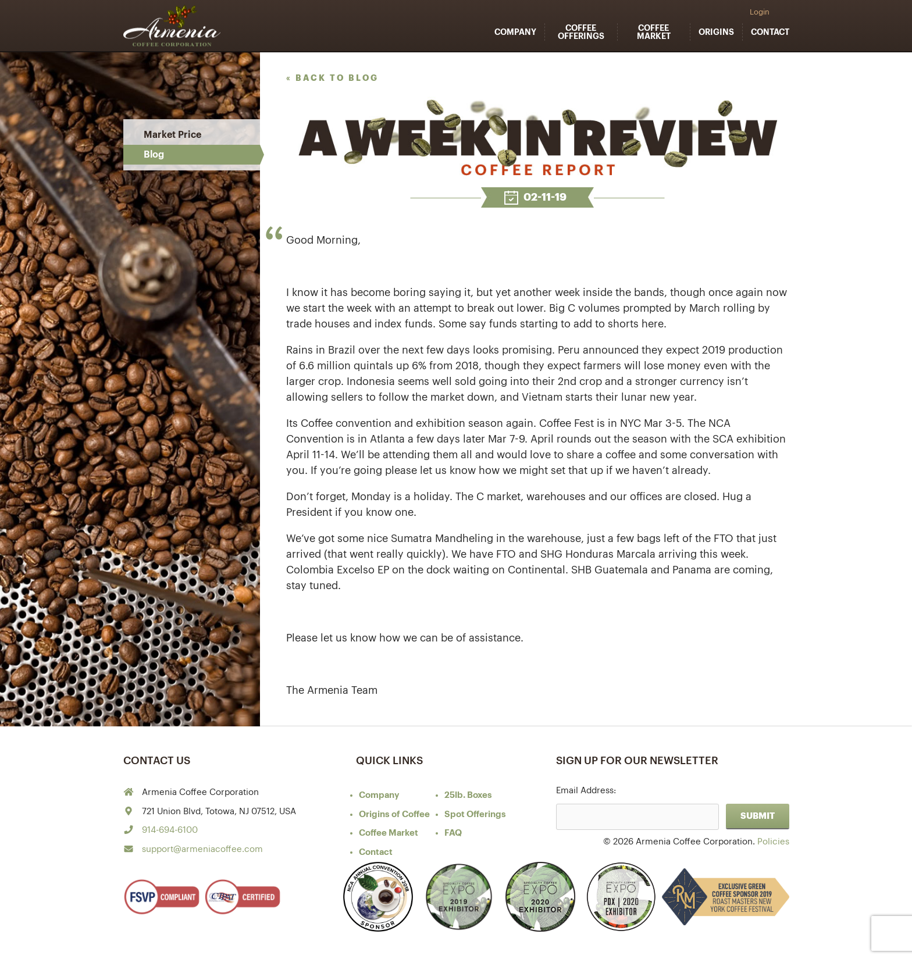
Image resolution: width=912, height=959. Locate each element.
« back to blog (332, 78)
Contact (770, 32)
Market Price (172, 135)
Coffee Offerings (581, 32)
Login (760, 12)
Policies (773, 841)
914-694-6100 (170, 830)
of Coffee (394, 814)
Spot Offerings (475, 814)
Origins (716, 32)
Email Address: (586, 790)
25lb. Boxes (468, 795)
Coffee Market (654, 32)
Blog (154, 154)
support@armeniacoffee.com (202, 849)
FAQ (453, 833)
